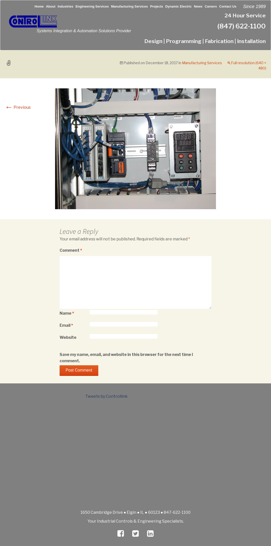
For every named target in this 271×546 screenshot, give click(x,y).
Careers (211, 6)
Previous (18, 107)
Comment (71, 250)
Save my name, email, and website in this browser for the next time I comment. (126, 357)
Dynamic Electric (178, 6)
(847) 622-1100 (241, 26)
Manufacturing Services (129, 6)
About (51, 6)
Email (66, 325)
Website (68, 337)
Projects (156, 6)
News (198, 6)
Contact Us (228, 6)
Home (39, 6)
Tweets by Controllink (106, 396)
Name (67, 313)
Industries (65, 6)
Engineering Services (92, 6)
